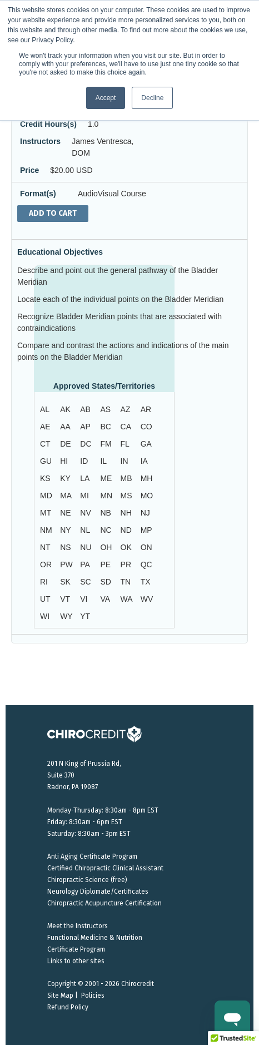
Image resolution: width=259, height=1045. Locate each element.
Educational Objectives (60, 251)
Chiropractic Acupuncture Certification (104, 903)
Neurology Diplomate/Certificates (97, 891)
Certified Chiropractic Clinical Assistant (105, 868)
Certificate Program (76, 949)
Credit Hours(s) (48, 124)
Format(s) (38, 193)
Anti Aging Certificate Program (92, 856)
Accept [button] (106, 98)
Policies (92, 995)
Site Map (60, 995)
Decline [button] (152, 98)
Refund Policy (67, 1007)
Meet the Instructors (77, 926)
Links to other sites (75, 961)
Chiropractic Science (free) (87, 880)
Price (29, 170)
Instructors (40, 141)
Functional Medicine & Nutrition (94, 938)
